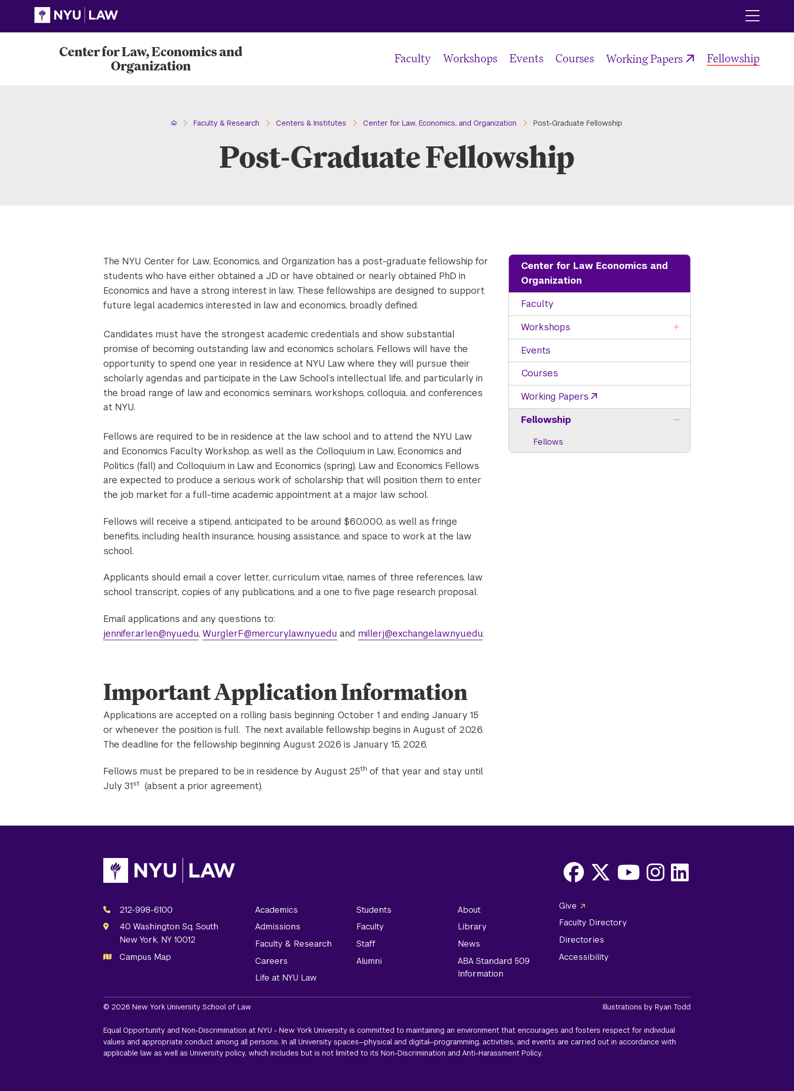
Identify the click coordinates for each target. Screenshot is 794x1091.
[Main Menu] (752, 16)
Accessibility (584, 957)
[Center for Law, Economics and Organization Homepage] (150, 59)
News (469, 944)
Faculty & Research (293, 944)
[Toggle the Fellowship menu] (676, 420)
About (469, 910)
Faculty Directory (593, 922)
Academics (276, 910)
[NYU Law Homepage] (76, 16)
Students (373, 910)
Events (526, 58)
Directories (581, 939)
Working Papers (644, 58)
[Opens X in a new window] (600, 872)
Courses (574, 58)
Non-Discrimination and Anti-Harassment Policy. (462, 1053)
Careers (271, 961)
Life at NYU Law (285, 977)
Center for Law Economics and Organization (594, 273)
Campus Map (145, 957)
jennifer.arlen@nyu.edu (150, 633)
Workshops (470, 58)
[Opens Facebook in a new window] (574, 872)
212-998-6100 (146, 910)
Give (568, 906)
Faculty (412, 58)
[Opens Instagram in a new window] (655, 872)
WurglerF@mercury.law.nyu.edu (270, 633)
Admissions (277, 926)
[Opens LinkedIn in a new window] (680, 872)
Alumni (369, 961)
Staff (365, 944)
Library (472, 926)
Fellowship (733, 58)
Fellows (548, 442)
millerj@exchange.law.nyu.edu (420, 633)
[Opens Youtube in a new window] (628, 872)
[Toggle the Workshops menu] (676, 327)
